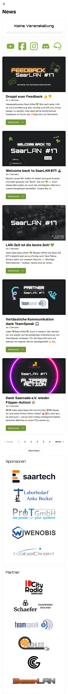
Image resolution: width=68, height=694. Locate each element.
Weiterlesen (16, 122)
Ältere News (34, 450)
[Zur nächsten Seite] (59, 442)
